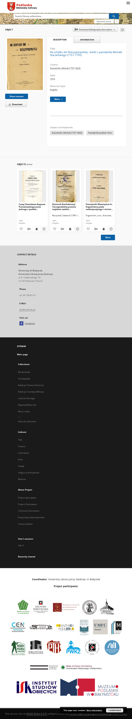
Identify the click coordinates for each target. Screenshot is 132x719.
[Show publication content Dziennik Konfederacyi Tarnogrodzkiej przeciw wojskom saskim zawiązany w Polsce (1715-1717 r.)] (70, 229)
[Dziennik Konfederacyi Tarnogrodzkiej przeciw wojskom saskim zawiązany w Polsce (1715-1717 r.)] (66, 186)
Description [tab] (59, 40)
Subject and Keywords (28, 472)
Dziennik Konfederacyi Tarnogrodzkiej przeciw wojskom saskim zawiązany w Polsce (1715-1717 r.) (65, 207)
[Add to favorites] (122, 29)
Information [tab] (87, 39)
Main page (22, 354)
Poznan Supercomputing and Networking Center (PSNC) (98, 713)
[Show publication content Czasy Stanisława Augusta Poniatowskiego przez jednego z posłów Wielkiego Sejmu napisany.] (36, 229)
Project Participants (27, 504)
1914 (52, 79)
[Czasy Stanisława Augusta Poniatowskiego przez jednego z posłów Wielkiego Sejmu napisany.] (32, 186)
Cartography (24, 378)
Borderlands (24, 372)
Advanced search (104, 21)
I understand (114, 710)
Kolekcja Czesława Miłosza (31, 391)
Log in (21, 545)
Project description (27, 497)
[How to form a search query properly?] (116, 21)
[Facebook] (21, 323)
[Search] (114, 16)
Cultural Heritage (26, 398)
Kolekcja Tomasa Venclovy (31, 385)
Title (20, 439)
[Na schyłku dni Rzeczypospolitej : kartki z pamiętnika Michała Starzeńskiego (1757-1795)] (25, 64)
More (108, 237)
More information (94, 710)
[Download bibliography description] (28, 229)
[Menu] (128, 3)
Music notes (24, 411)
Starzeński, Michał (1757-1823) (65, 68)
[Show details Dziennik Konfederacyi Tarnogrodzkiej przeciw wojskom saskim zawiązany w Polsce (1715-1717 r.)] (77, 229)
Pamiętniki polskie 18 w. (100, 132)
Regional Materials (27, 404)
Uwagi (21, 466)
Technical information (28, 510)
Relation (22, 479)
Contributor (23, 452)
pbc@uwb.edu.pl (27, 309)
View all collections (27, 421)
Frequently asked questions (31, 517)
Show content (17, 96)
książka (53, 89)
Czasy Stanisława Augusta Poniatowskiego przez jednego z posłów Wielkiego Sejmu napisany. (32, 207)
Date (20, 459)
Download (14, 104)
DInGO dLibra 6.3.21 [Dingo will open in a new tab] (36, 713)
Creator (22, 446)
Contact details (25, 523)
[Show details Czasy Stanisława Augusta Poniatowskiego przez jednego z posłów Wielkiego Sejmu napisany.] (43, 229)
